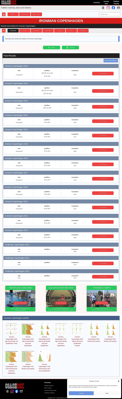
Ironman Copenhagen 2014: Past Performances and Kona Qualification (11, 369)
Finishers (83, 30)
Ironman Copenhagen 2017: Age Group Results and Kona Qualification (61, 341)
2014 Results (103, 222)
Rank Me (48, 30)
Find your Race (61, 303)
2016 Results (103, 193)
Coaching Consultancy (49, 392)
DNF (71, 30)
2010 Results (103, 276)
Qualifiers (36, 30)
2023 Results (103, 106)
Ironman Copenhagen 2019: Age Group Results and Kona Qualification (28, 341)
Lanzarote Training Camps (50, 390)
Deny (106, 393)
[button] (118, 381)
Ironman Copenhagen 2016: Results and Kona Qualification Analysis (77, 341)
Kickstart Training (101, 303)
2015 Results (103, 207)
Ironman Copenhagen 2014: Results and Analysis (110, 339)
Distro (25, 30)
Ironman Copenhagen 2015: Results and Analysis (93, 339)
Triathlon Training (116, 2)
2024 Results (103, 91)
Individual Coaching (48, 385)
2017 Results (103, 178)
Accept (81, 393)
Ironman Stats (106, 2)
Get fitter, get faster (20, 303)
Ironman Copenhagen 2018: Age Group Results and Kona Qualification (44, 341)
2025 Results (103, 73)
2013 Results (103, 236)
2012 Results (103, 250)
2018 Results (103, 164)
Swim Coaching (47, 388)
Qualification (25, 14)
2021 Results (103, 135)
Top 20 (60, 30)
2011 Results (103, 263)
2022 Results (103, 121)
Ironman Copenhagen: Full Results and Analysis (28, 366)
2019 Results (103, 150)
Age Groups (36, 14)
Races (13, 14)
